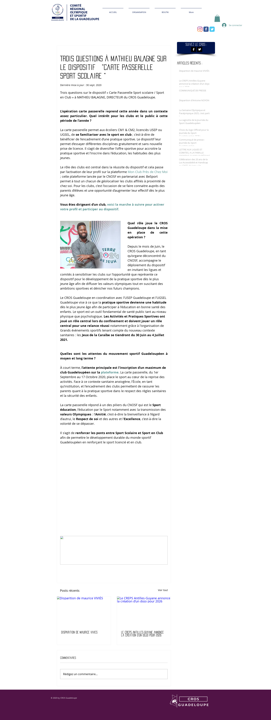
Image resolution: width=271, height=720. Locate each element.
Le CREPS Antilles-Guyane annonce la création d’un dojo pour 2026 (142, 633)
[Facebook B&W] (193, 49)
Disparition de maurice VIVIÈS (79, 632)
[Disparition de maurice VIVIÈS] (84, 612)
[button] (217, 18)
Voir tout (163, 590)
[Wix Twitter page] (212, 29)
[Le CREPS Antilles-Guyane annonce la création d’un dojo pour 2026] (144, 612)
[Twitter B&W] (199, 49)
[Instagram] (200, 29)
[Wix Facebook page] (206, 29)
